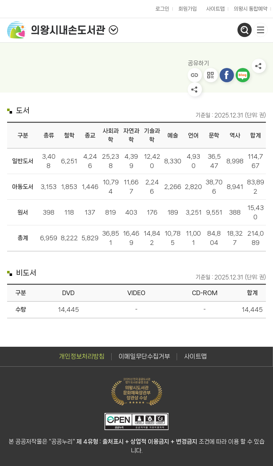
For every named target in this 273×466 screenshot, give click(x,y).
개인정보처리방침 (82, 356)
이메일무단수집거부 (144, 356)
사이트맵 (215, 9)
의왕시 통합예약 (248, 7)
